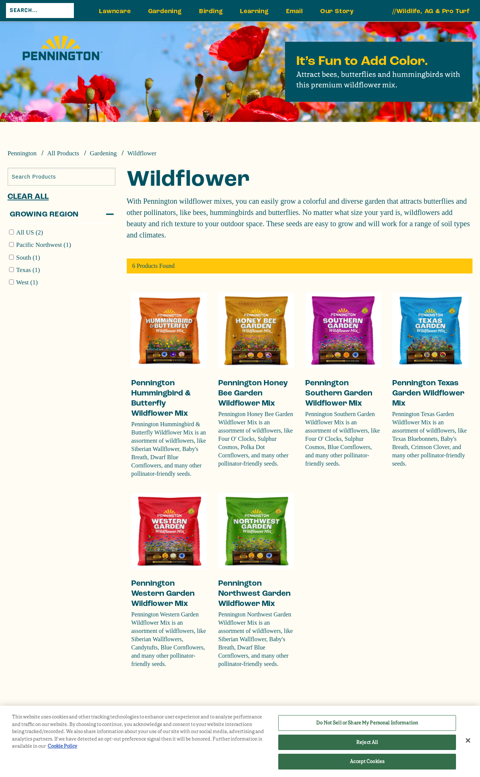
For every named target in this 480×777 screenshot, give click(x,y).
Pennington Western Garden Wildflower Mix (163, 593)
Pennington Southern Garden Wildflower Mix (338, 393)
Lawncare (114, 11)
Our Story (337, 11)
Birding (211, 11)
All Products (63, 153)
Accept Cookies (367, 761)
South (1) (28, 257)
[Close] (468, 740)
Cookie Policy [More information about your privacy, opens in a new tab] (62, 746)
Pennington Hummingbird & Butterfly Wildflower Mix (160, 398)
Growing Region (44, 214)
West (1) (27, 282)
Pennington (22, 153)
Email (294, 11)
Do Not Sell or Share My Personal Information (367, 723)
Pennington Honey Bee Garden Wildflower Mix (253, 393)
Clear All (28, 196)
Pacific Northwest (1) (43, 244)
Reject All (367, 742)
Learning (254, 11)
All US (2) (29, 232)
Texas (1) (28, 270)
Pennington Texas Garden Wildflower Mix (428, 393)
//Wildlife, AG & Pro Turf (431, 11)
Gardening (165, 11)
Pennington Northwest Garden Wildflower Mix (254, 593)
